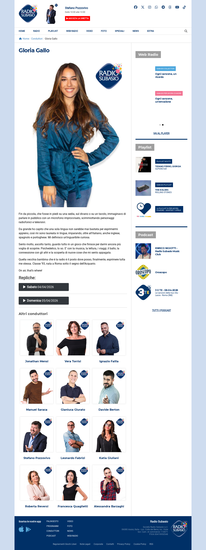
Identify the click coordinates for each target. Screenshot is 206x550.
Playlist (53, 31)
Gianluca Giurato (73, 409)
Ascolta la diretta (77, 18)
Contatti (110, 544)
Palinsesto (52, 521)
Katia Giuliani (109, 458)
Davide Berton (109, 409)
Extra (150, 31)
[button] (160, 125)
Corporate (98, 544)
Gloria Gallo (34, 50)
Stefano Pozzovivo (37, 458)
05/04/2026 (40, 300)
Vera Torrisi (73, 361)
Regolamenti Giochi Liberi (65, 544)
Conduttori (52, 531)
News (136, 31)
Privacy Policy (123, 544)
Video (89, 31)
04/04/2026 (38, 287)
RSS (151, 544)
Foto (104, 31)
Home (22, 31)
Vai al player (161, 133)
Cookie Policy (140, 544)
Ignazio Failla (109, 361)
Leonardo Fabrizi (73, 458)
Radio (36, 31)
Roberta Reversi (36, 506)
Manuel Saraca (36, 409)
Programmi (52, 526)
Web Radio (72, 31)
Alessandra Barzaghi (109, 506)
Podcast (51, 536)
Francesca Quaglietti (73, 506)
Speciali (119, 31)
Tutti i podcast (161, 310)
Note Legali (85, 544)
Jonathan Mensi (36, 361)
